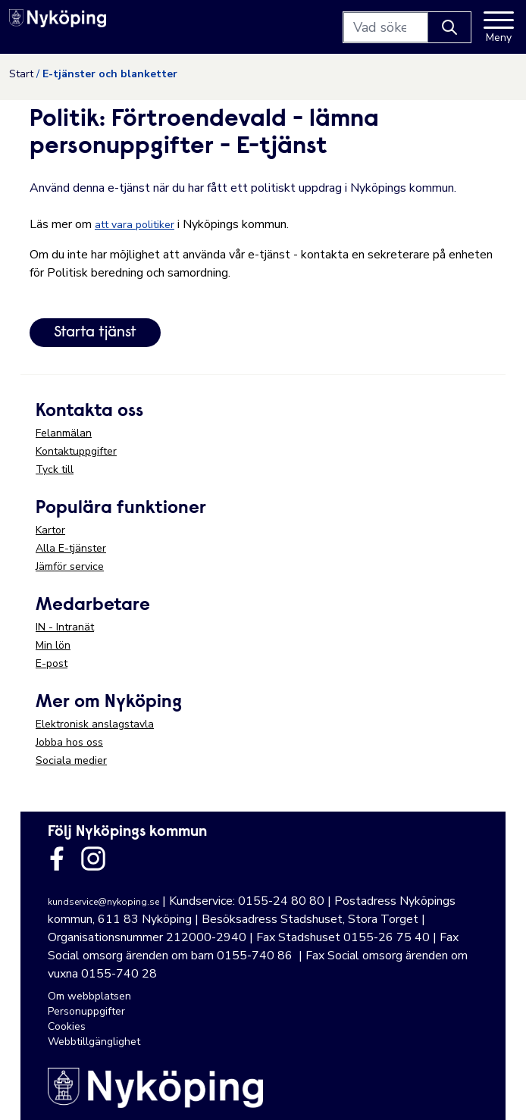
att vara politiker (134, 224)
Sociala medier (71, 760)
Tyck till (55, 469)
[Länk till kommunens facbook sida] (57, 858)
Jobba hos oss (69, 742)
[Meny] (498, 27)
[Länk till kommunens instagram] (93, 858)
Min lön (53, 645)
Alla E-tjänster (71, 548)
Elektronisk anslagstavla (95, 724)
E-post (51, 663)
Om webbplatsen (89, 996)
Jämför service (70, 566)
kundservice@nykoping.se (103, 902)
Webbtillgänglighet (94, 1041)
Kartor (50, 530)
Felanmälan (64, 433)
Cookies (67, 1026)
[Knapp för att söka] (449, 27)
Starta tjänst (95, 332)
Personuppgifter (86, 1011)
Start (21, 74)
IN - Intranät (65, 627)
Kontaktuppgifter (76, 451)
